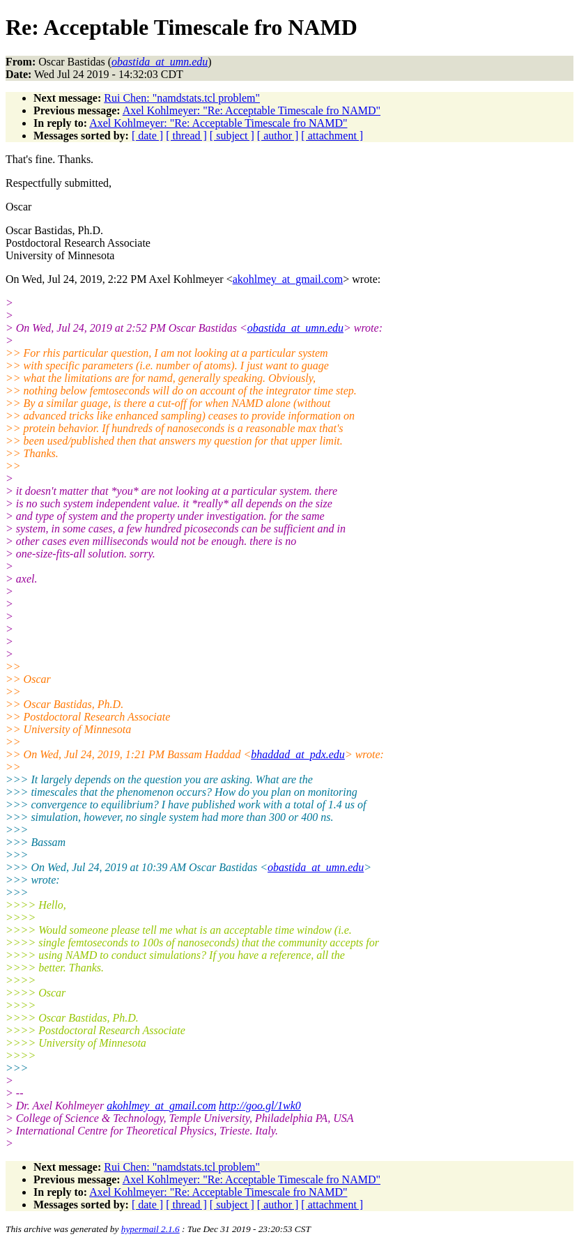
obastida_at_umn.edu (295, 328)
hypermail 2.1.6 (150, 1229)
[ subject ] (232, 135)
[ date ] (147, 135)
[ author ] (278, 135)
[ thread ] (186, 135)
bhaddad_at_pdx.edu (298, 754)
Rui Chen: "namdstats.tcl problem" (182, 98)
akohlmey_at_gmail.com (288, 279)
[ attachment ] (332, 135)
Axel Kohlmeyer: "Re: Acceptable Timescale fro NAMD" (251, 110)
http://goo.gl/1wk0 (260, 1106)
